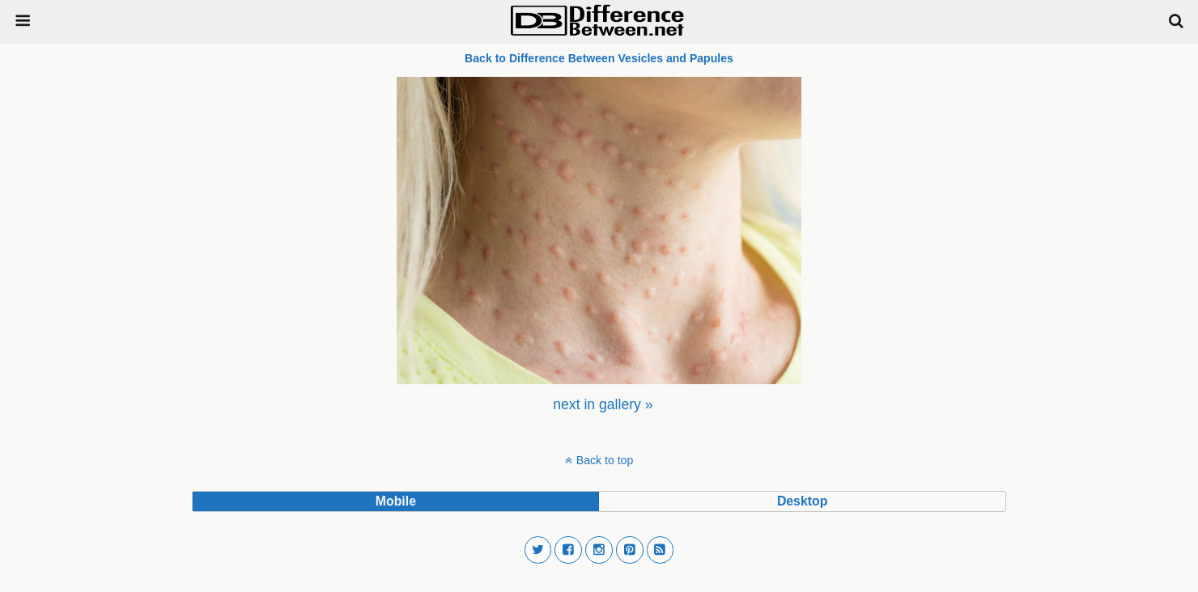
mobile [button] (396, 501)
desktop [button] (802, 501)
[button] (538, 550)
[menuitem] (602, 404)
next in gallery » (602, 404)
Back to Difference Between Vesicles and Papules (599, 58)
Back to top (604, 460)
